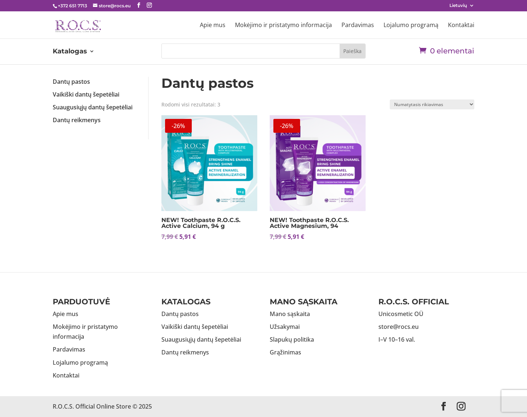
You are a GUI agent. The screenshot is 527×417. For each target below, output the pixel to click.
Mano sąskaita (290, 314)
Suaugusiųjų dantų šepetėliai (92, 107)
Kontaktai (461, 25)
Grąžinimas (285, 352)
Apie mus (212, 25)
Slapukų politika (292, 339)
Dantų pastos (71, 82)
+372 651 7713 (72, 5)
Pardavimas (357, 25)
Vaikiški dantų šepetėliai (86, 94)
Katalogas (70, 52)
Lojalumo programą (411, 25)
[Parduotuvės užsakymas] (432, 104)
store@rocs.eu (398, 327)
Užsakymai (285, 327)
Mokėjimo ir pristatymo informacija (283, 25)
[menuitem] (461, 7)
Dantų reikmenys (77, 120)
